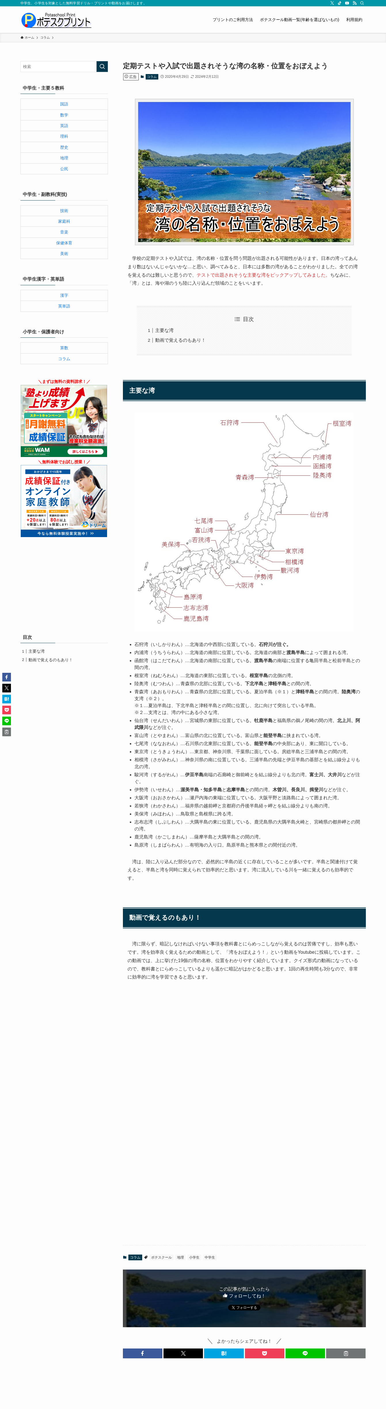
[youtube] (347, 3)
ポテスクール (161, 1257)
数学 (64, 115)
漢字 (64, 295)
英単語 (64, 306)
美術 (64, 253)
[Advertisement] (244, 1163)
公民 (64, 169)
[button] (142, 1353)
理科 (64, 136)
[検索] (362, 3)
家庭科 (64, 221)
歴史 (64, 147)
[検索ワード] (64, 66)
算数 (64, 347)
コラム (152, 76)
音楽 (64, 232)
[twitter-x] (332, 3)
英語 (64, 125)
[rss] (354, 3)
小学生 (194, 1257)
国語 (64, 104)
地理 (180, 1257)
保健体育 (64, 243)
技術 (64, 210)
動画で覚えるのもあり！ (180, 340)
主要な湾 (164, 330)
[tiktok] (339, 3)
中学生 (210, 1257)
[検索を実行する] (102, 66)
